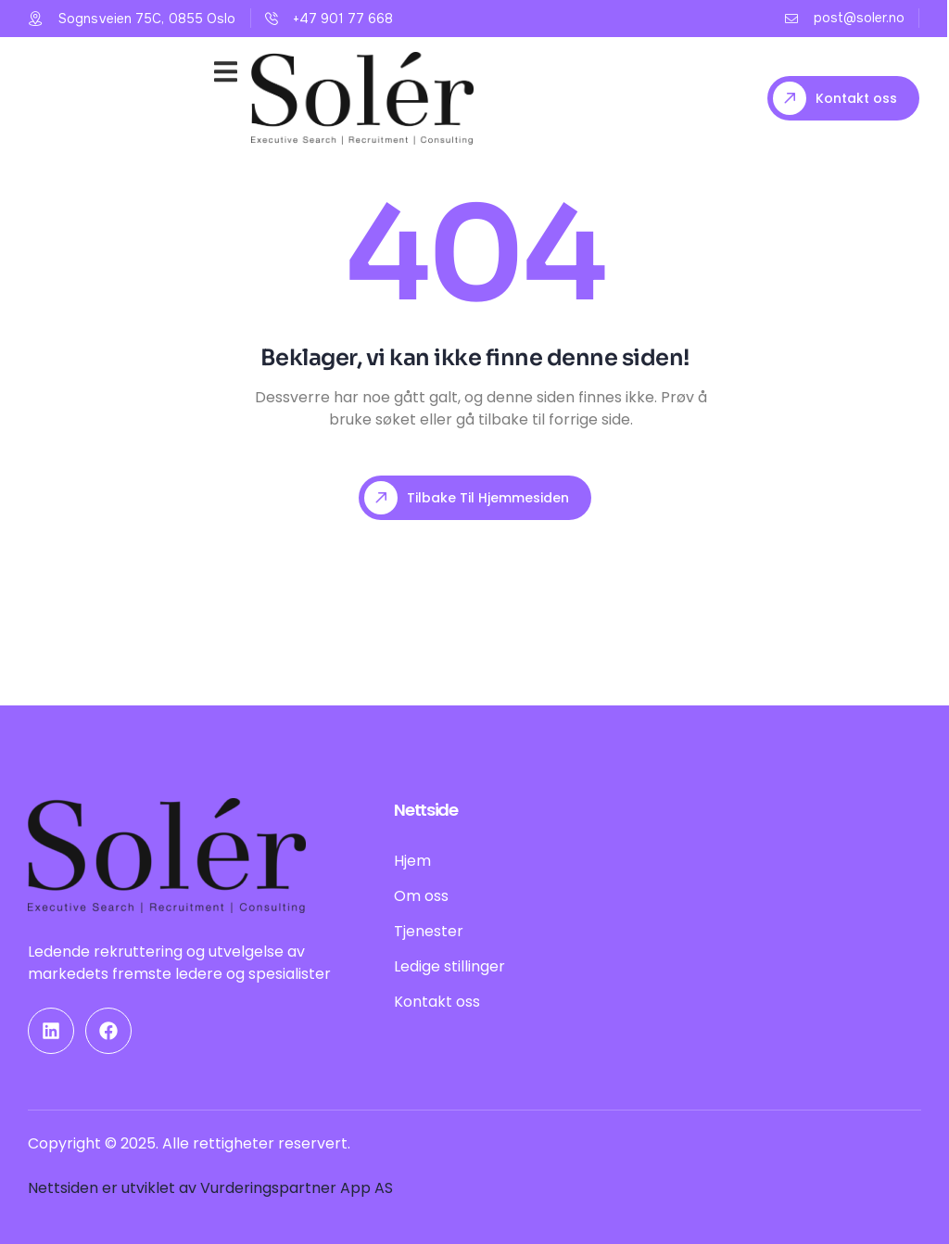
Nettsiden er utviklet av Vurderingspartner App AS (210, 1188)
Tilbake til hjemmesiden (466, 497)
